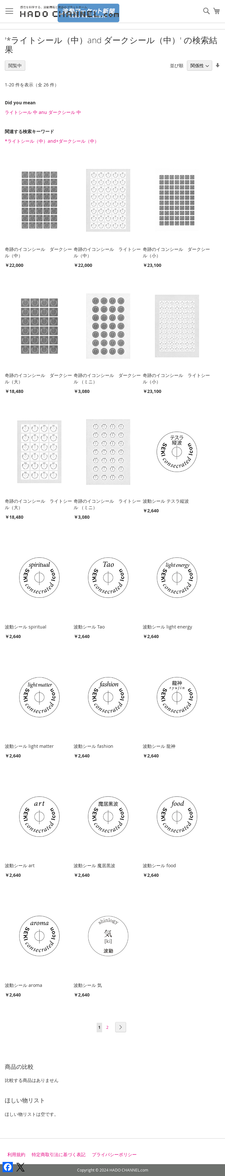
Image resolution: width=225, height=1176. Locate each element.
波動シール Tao (89, 627)
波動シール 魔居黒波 (94, 865)
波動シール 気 (88, 985)
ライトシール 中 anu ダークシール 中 (43, 112)
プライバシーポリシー (114, 1154)
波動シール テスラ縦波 (166, 501)
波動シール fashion (93, 746)
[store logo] (71, 11)
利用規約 (16, 1154)
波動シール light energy (167, 627)
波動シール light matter (29, 746)
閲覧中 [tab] (15, 65)
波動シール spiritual (25, 627)
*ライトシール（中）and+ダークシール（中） (52, 141)
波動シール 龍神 (159, 746)
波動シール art (20, 865)
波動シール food (159, 865)
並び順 (176, 65)
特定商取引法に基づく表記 (58, 1154)
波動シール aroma (23, 985)
